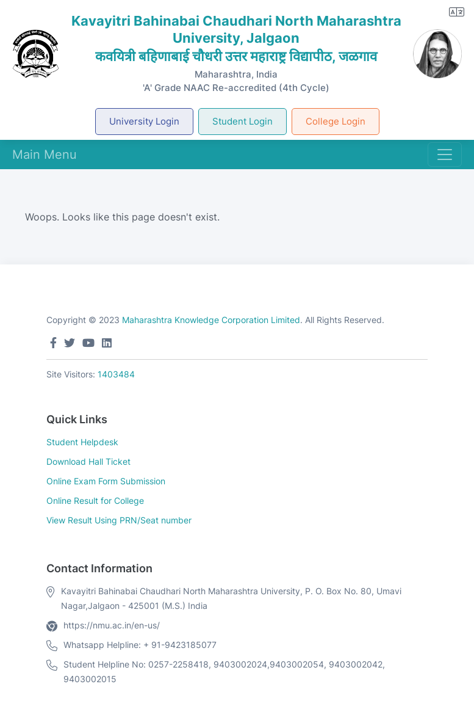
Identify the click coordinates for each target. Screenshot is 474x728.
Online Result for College (95, 500)
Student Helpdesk (82, 442)
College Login (335, 121)
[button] (456, 12)
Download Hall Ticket (88, 461)
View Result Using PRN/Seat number (119, 520)
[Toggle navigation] (445, 154)
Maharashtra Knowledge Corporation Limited (211, 320)
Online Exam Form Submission (105, 481)
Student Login (242, 121)
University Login (144, 121)
